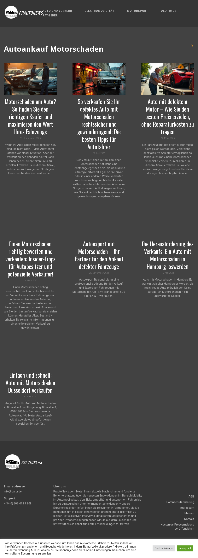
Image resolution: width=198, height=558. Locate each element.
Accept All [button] (185, 548)
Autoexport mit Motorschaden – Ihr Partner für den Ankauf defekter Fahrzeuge (99, 255)
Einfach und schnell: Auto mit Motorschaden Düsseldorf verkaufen (30, 382)
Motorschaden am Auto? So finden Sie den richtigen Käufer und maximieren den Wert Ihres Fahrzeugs (30, 116)
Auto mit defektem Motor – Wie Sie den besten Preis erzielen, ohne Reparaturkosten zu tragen (167, 116)
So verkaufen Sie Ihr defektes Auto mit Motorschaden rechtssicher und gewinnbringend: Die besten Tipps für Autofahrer (99, 124)
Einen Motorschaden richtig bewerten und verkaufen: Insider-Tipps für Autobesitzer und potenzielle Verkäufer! (30, 258)
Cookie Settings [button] (164, 548)
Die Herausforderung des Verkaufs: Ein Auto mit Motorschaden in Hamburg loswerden (168, 255)
